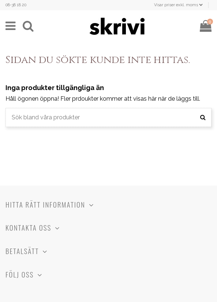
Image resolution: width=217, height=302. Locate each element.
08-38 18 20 (15, 5)
